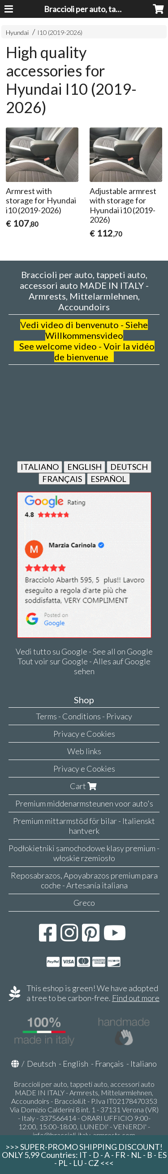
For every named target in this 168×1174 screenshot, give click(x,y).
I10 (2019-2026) (59, 32)
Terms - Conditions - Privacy (84, 716)
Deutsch (41, 1063)
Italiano (143, 1063)
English (75, 1063)
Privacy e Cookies (84, 734)
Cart (84, 786)
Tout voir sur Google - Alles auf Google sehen (84, 666)
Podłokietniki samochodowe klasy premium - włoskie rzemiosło (84, 853)
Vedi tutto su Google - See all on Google (84, 651)
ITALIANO (40, 467)
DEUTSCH (129, 467)
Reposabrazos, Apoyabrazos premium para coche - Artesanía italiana (84, 880)
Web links (84, 751)
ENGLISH (84, 467)
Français (109, 1063)
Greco (84, 903)
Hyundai (17, 32)
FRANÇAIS (62, 479)
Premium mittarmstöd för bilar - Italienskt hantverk (84, 826)
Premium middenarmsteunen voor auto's (84, 803)
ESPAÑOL (108, 479)
